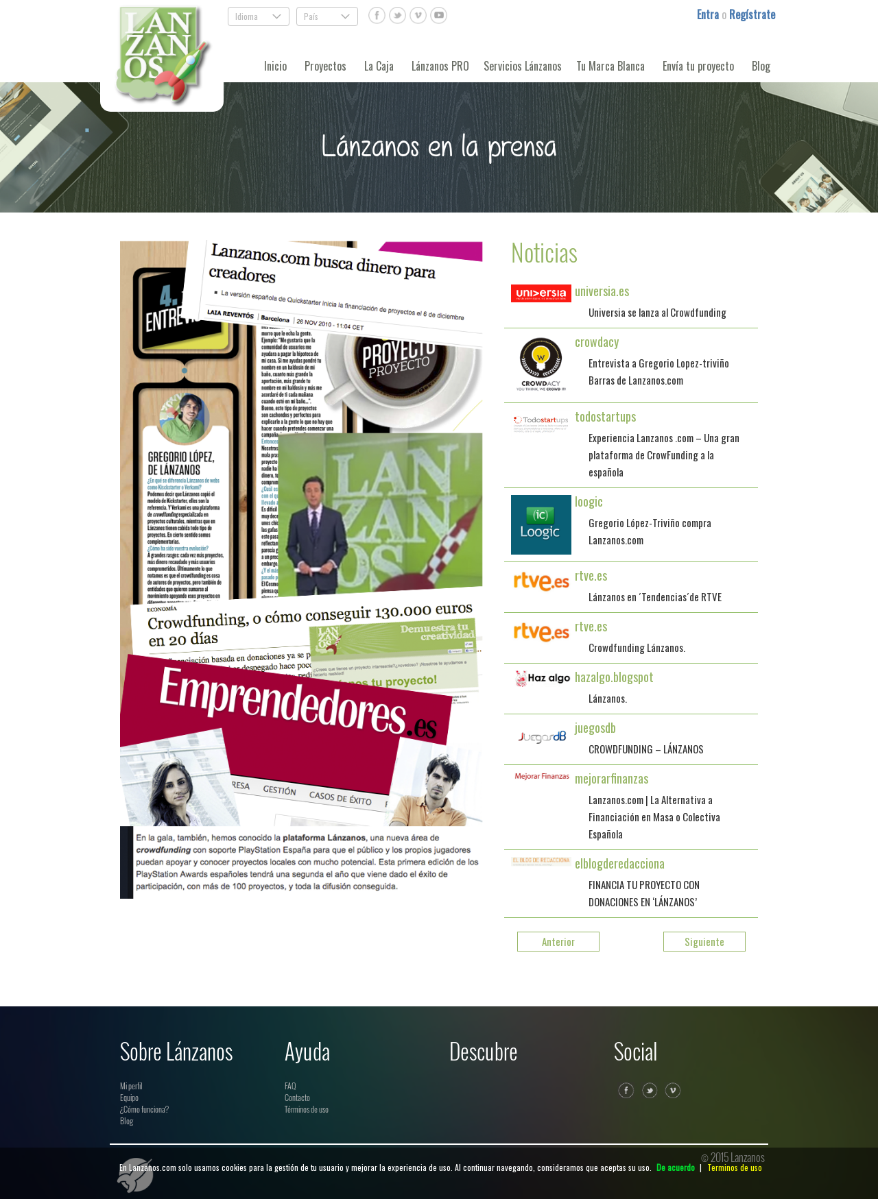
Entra (709, 14)
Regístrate (752, 14)
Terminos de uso (734, 1167)
